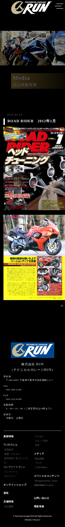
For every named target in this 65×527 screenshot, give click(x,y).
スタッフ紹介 (41, 440)
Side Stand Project (44, 485)
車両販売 (8, 449)
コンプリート (11, 471)
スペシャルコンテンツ (46, 476)
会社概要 (8, 506)
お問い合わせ (41, 498)
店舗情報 (8, 501)
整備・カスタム (12, 454)
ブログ (38, 463)
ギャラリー (10, 476)
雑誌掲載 (39, 458)
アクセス (39, 436)
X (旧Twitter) (41, 467)
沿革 (37, 445)
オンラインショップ (14, 484)
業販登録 (39, 506)
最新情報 (8, 436)
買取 (5, 493)
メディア (39, 453)
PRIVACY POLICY (32, 520)
